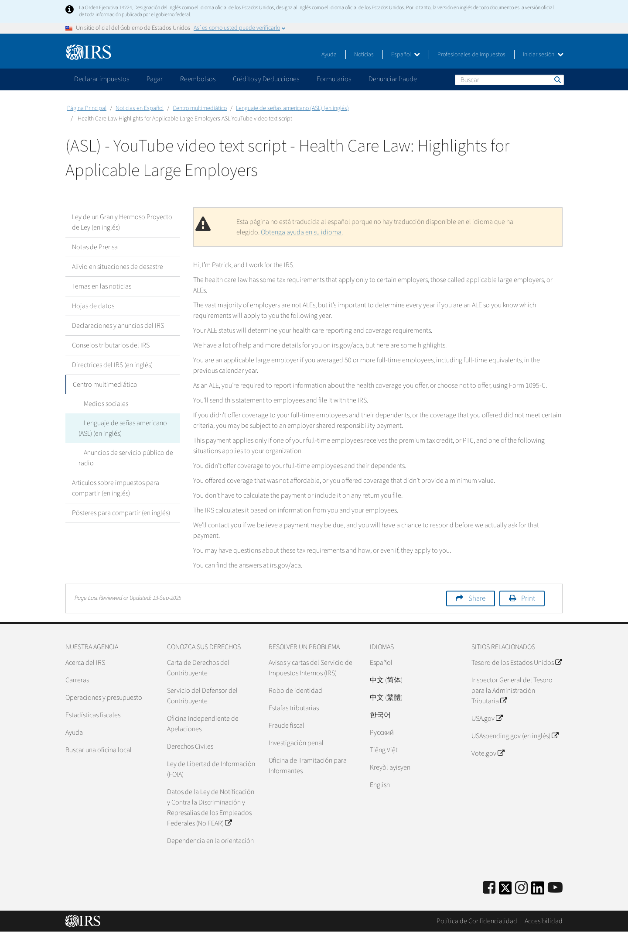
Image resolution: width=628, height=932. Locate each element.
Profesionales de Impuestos (471, 54)
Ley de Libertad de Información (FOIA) (211, 769)
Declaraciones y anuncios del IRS (118, 325)
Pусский (382, 732)
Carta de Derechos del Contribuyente (198, 668)
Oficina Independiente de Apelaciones (203, 724)
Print (528, 598)
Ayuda (329, 54)
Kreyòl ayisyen (390, 767)
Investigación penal (296, 743)
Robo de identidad (295, 690)
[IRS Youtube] (555, 888)
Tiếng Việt (384, 750)
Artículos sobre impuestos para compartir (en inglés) (115, 488)
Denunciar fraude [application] (393, 79)
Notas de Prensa (95, 247)
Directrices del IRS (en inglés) (112, 365)
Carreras (77, 680)
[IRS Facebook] (489, 888)
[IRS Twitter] (505, 890)
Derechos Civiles (190, 746)
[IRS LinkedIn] (537, 890)
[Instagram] (521, 888)
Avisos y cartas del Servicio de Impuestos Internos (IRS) (310, 668)
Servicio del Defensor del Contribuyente (202, 696)
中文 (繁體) (386, 697)
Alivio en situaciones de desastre (117, 267)
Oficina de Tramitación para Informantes (308, 766)
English (380, 785)
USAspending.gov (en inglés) (514, 736)
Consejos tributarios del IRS (111, 345)
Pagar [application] (155, 79)
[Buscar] (509, 80)
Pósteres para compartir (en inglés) (121, 513)
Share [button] (476, 598)
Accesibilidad (544, 921)
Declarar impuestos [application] (101, 79)
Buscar (556, 79)
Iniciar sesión (543, 54)
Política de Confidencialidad (477, 921)
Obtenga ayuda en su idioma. (302, 232)
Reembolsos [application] (197, 79)
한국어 (380, 715)
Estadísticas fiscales (92, 715)
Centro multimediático (200, 108)
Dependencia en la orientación (210, 841)
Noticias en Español (140, 108)
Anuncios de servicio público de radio (123, 458)
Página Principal (86, 108)
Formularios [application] (334, 79)
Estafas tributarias (294, 708)
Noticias (364, 54)
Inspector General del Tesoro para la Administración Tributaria (512, 690)
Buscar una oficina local (98, 750)
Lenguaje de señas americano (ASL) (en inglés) (292, 108)
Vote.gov (487, 753)
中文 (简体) (386, 680)
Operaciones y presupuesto (103, 697)
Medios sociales (100, 404)
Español (405, 54)
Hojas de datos (93, 306)
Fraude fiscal (286, 725)
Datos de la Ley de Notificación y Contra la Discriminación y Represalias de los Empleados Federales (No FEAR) (210, 807)
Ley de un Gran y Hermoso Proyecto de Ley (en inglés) (122, 222)
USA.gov (486, 718)
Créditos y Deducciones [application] (266, 79)
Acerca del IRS (85, 662)
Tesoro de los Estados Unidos (516, 662)
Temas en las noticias (101, 286)
